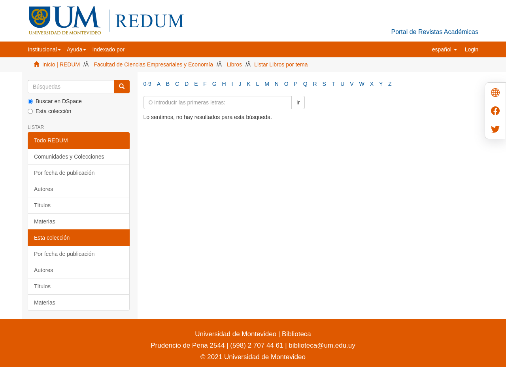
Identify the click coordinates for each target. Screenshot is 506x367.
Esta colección (49, 111)
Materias (44, 221)
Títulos (42, 205)
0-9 (147, 84)
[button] (44, 49)
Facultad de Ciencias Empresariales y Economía (153, 64)
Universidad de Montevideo (236, 334)
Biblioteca (295, 334)
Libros (234, 64)
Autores (43, 189)
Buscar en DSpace (55, 101)
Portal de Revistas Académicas (434, 31)
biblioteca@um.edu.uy (322, 345)
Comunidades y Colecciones (69, 156)
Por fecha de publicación (64, 173)
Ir (298, 102)
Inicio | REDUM (61, 64)
